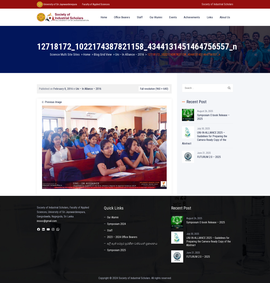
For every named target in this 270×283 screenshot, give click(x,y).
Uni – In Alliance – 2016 (88, 88)
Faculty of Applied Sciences (96, 4)
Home (104, 17)
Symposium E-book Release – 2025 (213, 117)
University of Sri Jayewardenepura (60, 4)
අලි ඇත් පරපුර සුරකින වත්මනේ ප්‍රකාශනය (132, 243)
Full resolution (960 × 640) (154, 88)
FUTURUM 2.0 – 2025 (209, 157)
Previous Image (51, 102)
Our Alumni (156, 17)
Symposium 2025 (116, 250)
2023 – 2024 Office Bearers (122, 237)
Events (173, 17)
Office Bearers (122, 17)
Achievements (192, 17)
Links (210, 17)
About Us (225, 17)
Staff (140, 17)
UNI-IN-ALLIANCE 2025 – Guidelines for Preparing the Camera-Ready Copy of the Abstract (204, 138)
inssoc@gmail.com (47, 221)
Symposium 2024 (116, 224)
